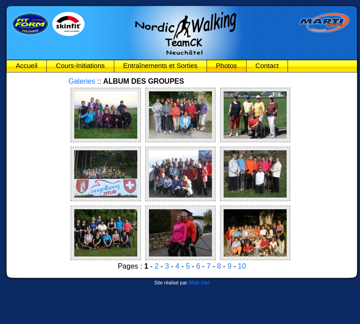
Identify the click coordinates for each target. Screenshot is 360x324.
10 (242, 266)
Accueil (26, 65)
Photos (226, 65)
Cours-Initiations (80, 65)
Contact (267, 65)
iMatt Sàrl (199, 282)
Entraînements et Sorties (160, 65)
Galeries (81, 81)
